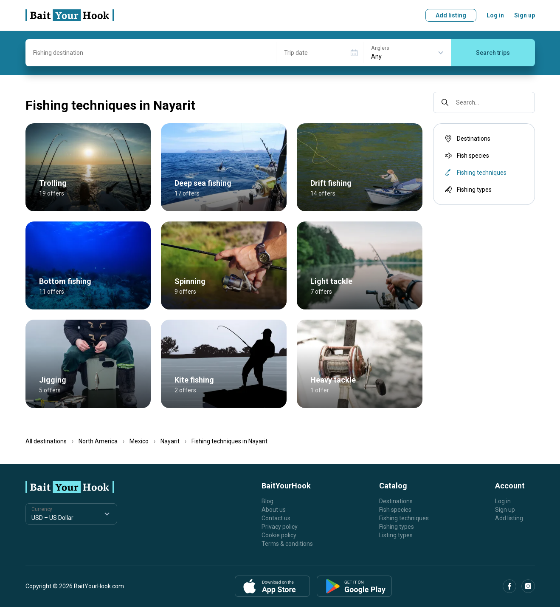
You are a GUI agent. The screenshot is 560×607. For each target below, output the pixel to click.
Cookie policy (279, 535)
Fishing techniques (404, 518)
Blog (267, 501)
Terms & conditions (287, 543)
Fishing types (467, 189)
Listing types (396, 535)
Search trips (493, 52)
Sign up (524, 15)
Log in (495, 15)
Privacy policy (280, 526)
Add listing (451, 15)
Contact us (276, 518)
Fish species (466, 155)
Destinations (466, 138)
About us (274, 509)
